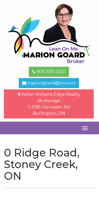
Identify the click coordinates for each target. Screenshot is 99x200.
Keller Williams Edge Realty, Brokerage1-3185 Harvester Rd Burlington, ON (49, 104)
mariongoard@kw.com (49, 82)
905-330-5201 (48, 71)
